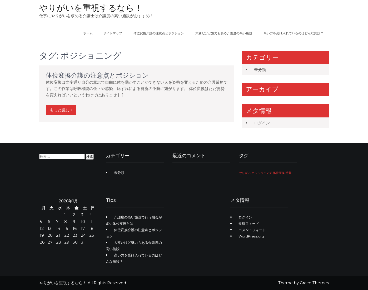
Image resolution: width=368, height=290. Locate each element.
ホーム (88, 33)
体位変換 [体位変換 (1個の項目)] (279, 173)
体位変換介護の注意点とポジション (158, 33)
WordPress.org (251, 236)
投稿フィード (248, 223)
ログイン (262, 122)
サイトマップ (112, 33)
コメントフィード (252, 230)
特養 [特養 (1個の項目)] (288, 173)
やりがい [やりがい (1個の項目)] (245, 173)
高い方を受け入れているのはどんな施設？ (293, 33)
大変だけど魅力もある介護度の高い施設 (223, 33)
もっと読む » (61, 109)
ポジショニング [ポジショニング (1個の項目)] (262, 173)
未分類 (260, 69)
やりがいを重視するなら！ (91, 8)
